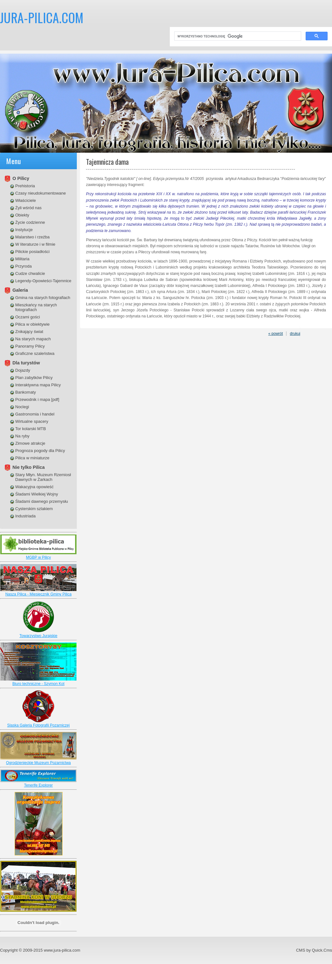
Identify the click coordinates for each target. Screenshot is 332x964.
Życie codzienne (30, 222)
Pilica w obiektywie (32, 324)
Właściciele (25, 200)
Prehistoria (25, 185)
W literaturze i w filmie (35, 244)
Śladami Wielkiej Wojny (36, 494)
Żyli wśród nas (28, 207)
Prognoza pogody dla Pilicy (40, 450)
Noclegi (22, 406)
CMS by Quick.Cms (314, 950)
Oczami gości (27, 317)
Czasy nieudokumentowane (40, 193)
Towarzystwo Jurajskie (38, 636)
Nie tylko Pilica (28, 467)
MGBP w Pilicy (38, 557)
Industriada (25, 516)
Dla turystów (26, 362)
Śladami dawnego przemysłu (41, 501)
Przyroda (23, 266)
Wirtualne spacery (31, 421)
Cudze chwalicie (30, 273)
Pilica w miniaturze (32, 457)
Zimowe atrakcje (30, 443)
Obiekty (22, 215)
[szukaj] (237, 36)
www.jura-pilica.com (62, 950)
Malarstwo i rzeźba (32, 237)
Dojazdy (22, 370)
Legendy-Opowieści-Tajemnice (43, 280)
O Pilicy (20, 178)
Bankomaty (25, 392)
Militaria (22, 258)
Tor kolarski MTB (30, 428)
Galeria (20, 290)
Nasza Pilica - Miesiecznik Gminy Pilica (38, 594)
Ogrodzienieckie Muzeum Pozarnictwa (38, 763)
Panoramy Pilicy (30, 346)
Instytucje (24, 229)
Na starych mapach (33, 338)
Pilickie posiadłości (32, 251)
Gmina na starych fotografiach (42, 297)
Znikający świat (29, 331)
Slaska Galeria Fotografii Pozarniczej (38, 725)
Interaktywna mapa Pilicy (38, 384)
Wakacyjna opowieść (34, 486)
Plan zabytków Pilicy (34, 377)
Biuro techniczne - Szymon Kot (38, 683)
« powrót (275, 333)
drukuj (295, 333)
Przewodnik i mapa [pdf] (37, 399)
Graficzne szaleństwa (34, 353)
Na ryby (22, 436)
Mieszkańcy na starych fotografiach (36, 307)
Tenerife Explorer (38, 785)
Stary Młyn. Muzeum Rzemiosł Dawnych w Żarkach (43, 477)
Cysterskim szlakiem (34, 508)
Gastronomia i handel (34, 414)
